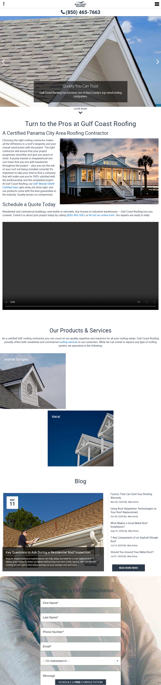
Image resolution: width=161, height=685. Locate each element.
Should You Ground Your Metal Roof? (132, 552)
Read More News (128, 567)
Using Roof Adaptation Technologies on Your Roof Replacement (134, 510)
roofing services (68, 342)
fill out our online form (101, 215)
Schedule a (81, 682)
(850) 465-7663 (83, 12)
